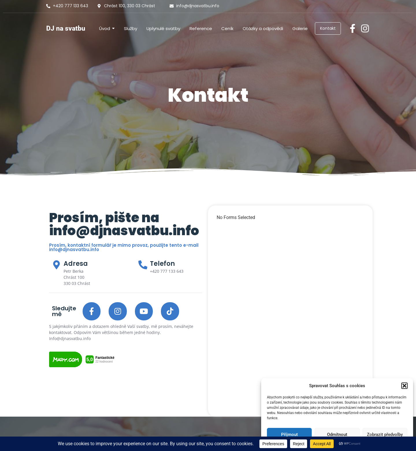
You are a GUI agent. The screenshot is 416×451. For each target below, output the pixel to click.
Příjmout (289, 434)
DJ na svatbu (65, 28)
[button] (404, 386)
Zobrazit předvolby (385, 434)
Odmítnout (337, 434)
